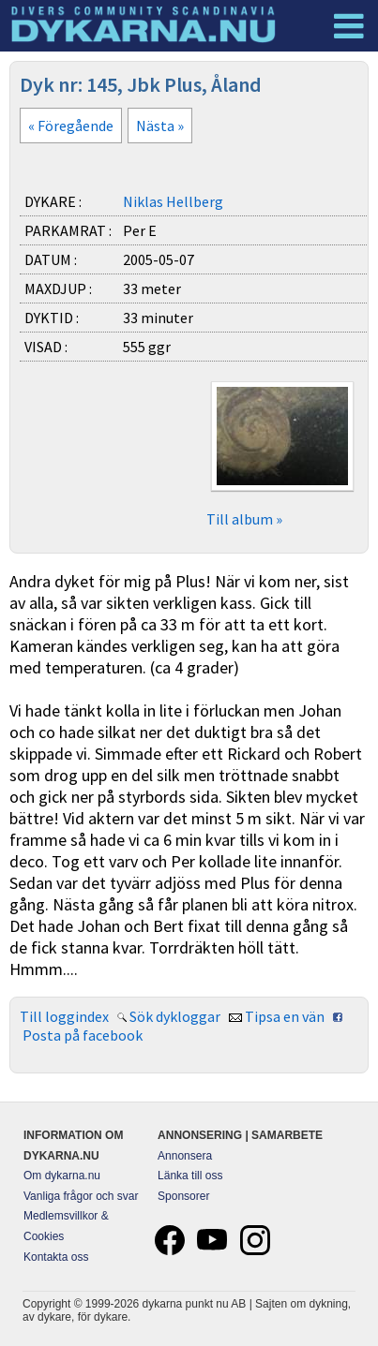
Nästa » (160, 125)
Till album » (244, 519)
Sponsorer (183, 1196)
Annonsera (185, 1155)
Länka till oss (190, 1175)
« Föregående (70, 125)
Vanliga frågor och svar (81, 1196)
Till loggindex (64, 1016)
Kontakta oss (55, 1257)
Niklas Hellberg (173, 201)
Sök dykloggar (174, 1016)
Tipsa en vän (285, 1016)
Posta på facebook (83, 1035)
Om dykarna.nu (61, 1175)
